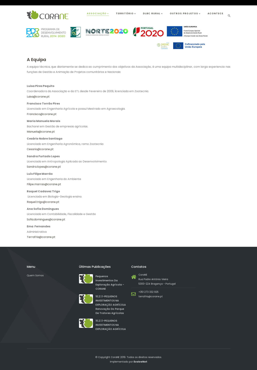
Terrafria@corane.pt (41, 237)
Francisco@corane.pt (42, 114)
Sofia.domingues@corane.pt (46, 219)
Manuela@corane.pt (41, 132)
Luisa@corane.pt (38, 97)
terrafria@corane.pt (151, 296)
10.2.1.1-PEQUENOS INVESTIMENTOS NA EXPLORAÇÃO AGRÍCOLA (111, 325)
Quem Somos (35, 275)
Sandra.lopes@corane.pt (44, 167)
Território (126, 13)
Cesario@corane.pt (40, 149)
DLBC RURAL (153, 13)
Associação (98, 13)
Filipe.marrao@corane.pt (44, 184)
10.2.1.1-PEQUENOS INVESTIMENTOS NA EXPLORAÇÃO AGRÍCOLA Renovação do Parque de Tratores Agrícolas (111, 305)
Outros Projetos (185, 13)
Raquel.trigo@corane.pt (43, 202)
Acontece (215, 13)
